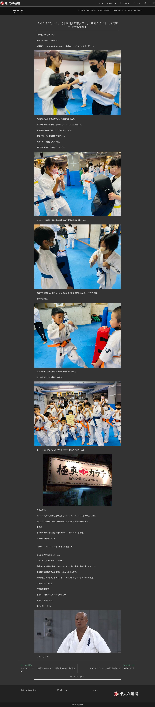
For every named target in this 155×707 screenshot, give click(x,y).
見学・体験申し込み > (29, 690)
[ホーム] (80, 10)
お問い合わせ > (61, 690)
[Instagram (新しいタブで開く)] (150, 3)
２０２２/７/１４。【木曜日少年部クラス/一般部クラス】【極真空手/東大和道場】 (126, 10)
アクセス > (94, 690)
